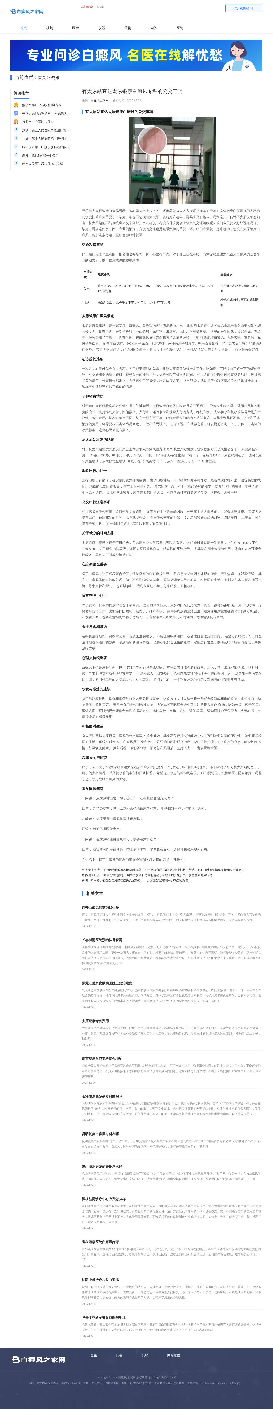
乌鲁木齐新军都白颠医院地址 (104, 1317)
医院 (179, 28)
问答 (153, 28)
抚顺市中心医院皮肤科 (38, 122)
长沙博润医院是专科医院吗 (102, 1096)
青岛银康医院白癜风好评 (100, 1242)
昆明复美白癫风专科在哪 (100, 1134)
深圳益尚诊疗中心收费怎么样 (104, 1199)
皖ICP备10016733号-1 (162, 1377)
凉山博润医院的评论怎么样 (102, 1166)
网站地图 (174, 1355)
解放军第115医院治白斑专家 (42, 105)
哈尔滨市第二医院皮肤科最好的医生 (46, 147)
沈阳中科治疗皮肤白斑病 (100, 1280)
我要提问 (244, 8)
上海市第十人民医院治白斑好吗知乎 (46, 138)
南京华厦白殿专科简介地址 (102, 1058)
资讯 (55, 77)
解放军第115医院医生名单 (40, 155)
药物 (127, 28)
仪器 (101, 28)
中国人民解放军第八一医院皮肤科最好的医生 (46, 113)
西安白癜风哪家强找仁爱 (100, 907)
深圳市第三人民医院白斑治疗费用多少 (46, 130)
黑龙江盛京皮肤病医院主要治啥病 (107, 983)
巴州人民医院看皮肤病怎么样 (42, 164)
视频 (49, 28)
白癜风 (101, 7)
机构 (145, 1355)
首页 (23, 28)
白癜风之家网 (99, 100)
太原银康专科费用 (95, 1021)
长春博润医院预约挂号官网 (102, 940)
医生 (75, 28)
